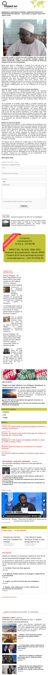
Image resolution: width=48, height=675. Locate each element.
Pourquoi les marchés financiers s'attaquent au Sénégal (13, 512)
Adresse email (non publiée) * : (10, 173)
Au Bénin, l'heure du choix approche (15, 543)
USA (4, 396)
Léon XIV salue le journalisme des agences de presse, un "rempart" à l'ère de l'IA (22, 383)
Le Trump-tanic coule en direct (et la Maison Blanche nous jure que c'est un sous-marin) (31, 620)
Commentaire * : (6, 184)
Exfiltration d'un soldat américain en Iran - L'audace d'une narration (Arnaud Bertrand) (21, 595)
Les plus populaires (20, 503)
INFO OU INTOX (7, 362)
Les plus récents (7, 503)
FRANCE (5, 394)
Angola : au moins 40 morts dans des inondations (19, 556)
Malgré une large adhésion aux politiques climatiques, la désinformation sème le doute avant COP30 (21, 367)
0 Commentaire (5, 495)
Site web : (4, 179)
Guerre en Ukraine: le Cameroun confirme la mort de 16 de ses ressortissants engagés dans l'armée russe (23, 533)
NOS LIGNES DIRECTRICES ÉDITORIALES (22, 666)
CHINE (4, 399)
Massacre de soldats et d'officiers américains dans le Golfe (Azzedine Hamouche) (31, 630)
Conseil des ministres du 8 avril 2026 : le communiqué (18, 587)
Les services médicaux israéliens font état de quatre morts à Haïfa (22, 431)
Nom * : (4, 167)
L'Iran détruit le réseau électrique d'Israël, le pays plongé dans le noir (34, 513)
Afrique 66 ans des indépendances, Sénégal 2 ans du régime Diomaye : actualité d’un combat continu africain (31, 641)
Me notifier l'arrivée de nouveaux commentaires (18, 201)
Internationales (6, 528)
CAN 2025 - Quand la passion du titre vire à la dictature (19, 216)
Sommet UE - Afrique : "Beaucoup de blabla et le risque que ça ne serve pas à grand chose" (24, 493)
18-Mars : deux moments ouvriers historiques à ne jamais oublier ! (31, 609)
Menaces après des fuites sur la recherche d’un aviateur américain (22, 426)
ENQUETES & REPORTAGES (11, 270)
